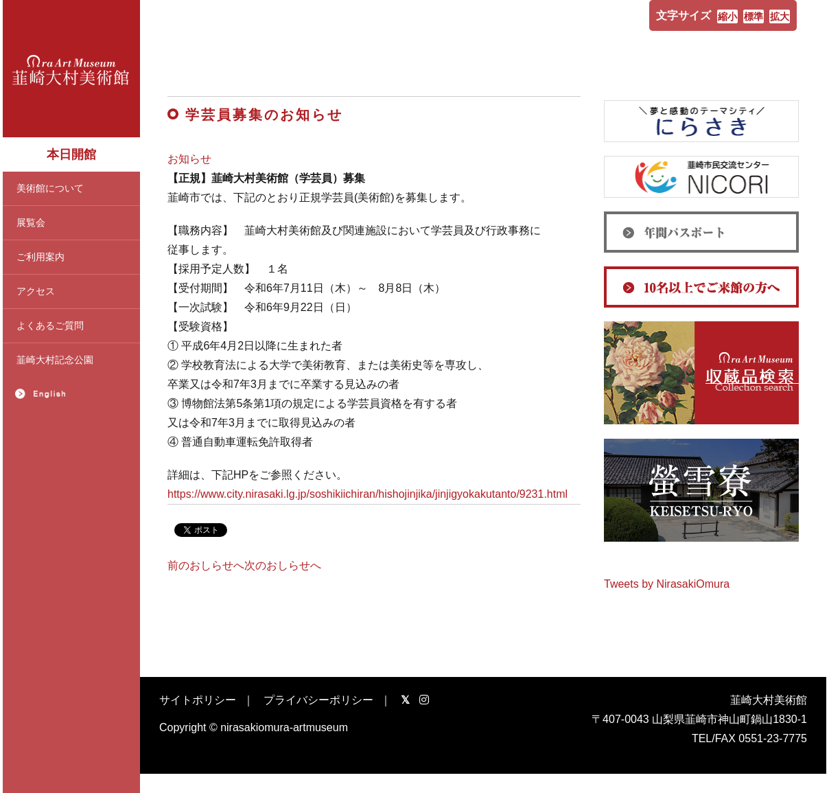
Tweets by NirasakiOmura (666, 584)
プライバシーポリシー (318, 700)
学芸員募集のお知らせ (264, 114)
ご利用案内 (40, 256)
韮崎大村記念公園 (54, 359)
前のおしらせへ (205, 565)
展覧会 (30, 222)
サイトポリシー (197, 700)
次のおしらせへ (282, 565)
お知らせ (189, 159)
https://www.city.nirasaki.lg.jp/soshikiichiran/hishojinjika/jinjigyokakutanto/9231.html (367, 494)
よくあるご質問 (50, 325)
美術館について (50, 188)
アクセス (35, 291)
